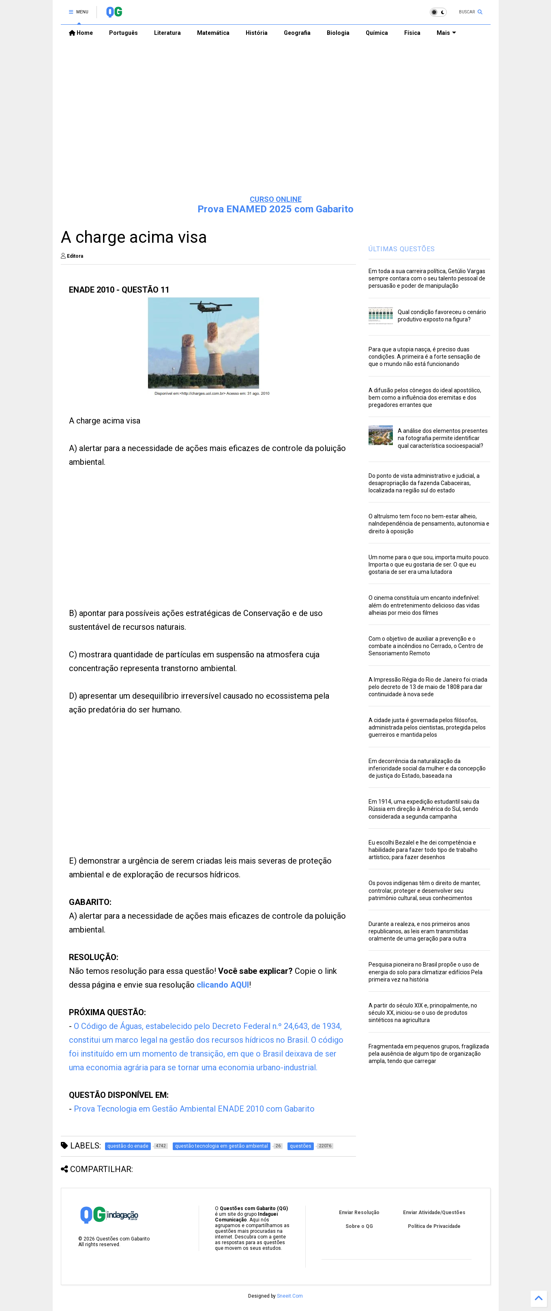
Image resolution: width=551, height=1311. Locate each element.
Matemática (213, 33)
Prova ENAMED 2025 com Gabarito (275, 209)
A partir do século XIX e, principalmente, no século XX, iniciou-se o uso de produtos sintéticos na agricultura (423, 1012)
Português (123, 33)
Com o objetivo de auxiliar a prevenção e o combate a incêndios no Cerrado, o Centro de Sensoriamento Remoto (426, 646)
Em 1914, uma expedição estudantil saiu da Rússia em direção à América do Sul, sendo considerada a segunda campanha (424, 808)
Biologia (338, 33)
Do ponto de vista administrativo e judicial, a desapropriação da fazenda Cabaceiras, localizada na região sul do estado (424, 483)
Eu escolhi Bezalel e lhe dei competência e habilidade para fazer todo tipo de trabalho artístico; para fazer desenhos (423, 849)
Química (377, 33)
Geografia (297, 33)
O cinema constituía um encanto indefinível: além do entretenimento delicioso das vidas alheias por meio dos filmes (424, 605)
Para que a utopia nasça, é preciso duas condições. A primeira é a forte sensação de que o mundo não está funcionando (424, 356)
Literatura (167, 33)
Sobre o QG (359, 1226)
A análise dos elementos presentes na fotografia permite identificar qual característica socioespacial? (443, 438)
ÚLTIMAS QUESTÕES (402, 249)
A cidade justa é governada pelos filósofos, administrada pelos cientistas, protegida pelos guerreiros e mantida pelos (427, 727)
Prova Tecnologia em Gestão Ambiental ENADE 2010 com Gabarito (194, 1109)
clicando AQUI (223, 985)
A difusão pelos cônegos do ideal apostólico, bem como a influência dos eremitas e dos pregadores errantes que (425, 397)
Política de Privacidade (434, 1226)
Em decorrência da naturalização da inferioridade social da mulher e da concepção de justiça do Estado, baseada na (427, 768)
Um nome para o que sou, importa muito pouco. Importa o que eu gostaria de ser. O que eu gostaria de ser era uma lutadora (429, 564)
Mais (446, 33)
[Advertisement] (276, 126)
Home (81, 33)
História (257, 33)
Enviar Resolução (359, 1212)
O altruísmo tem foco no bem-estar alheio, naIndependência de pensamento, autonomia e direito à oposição (429, 523)
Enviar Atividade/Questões (434, 1212)
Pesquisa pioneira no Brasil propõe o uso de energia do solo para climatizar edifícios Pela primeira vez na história (425, 971)
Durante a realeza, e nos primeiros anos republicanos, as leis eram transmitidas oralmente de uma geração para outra (419, 931)
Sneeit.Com (290, 1296)
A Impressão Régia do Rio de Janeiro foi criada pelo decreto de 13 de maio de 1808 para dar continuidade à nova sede (428, 686)
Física (412, 33)
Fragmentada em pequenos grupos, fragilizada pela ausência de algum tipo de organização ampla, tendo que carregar (429, 1053)
